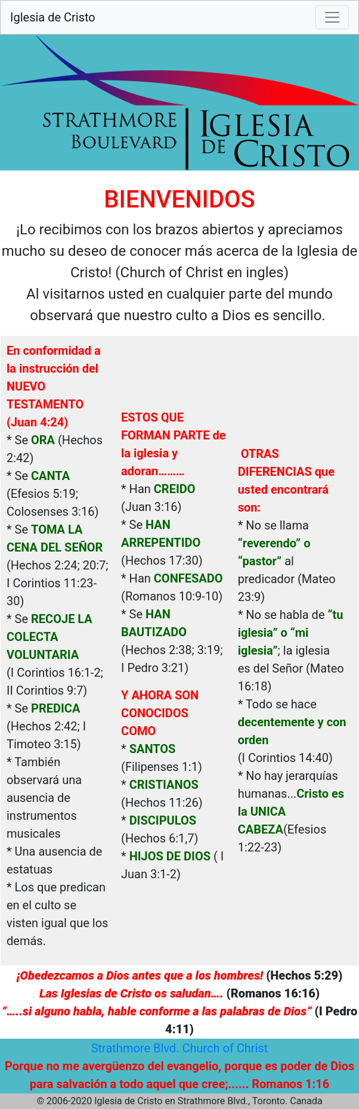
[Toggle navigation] (332, 17)
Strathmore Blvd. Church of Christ (179, 1048)
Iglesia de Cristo (52, 17)
